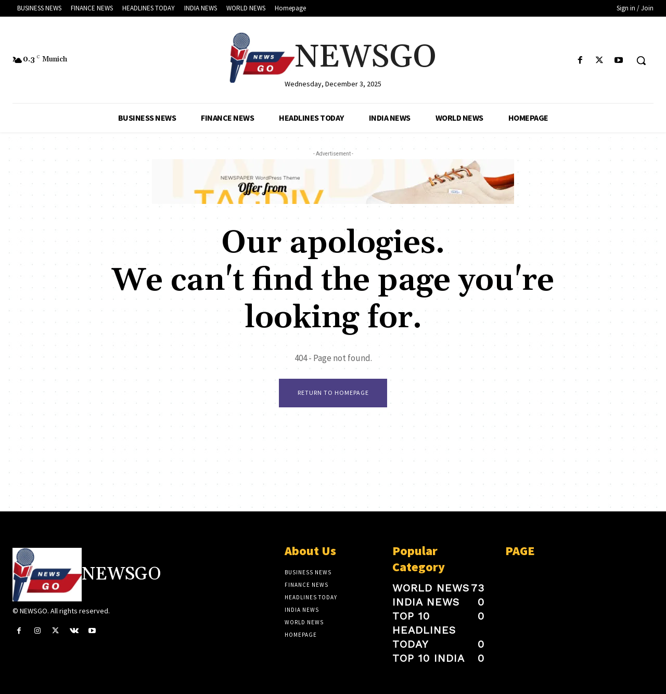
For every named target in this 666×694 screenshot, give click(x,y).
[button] (641, 60)
